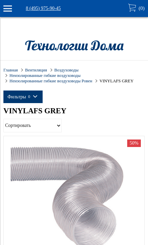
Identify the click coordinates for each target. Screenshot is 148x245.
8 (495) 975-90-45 (43, 8)
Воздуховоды (66, 70)
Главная (10, 70)
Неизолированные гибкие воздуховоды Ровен (51, 81)
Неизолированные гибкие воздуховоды (45, 75)
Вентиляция (36, 70)
